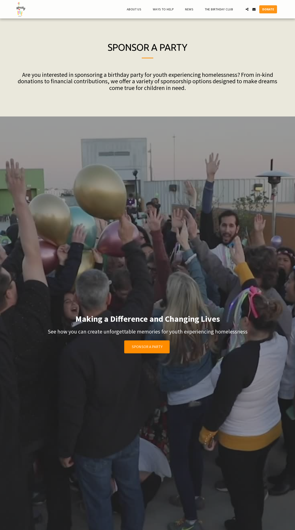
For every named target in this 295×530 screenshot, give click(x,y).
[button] (136, 9)
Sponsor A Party (147, 346)
